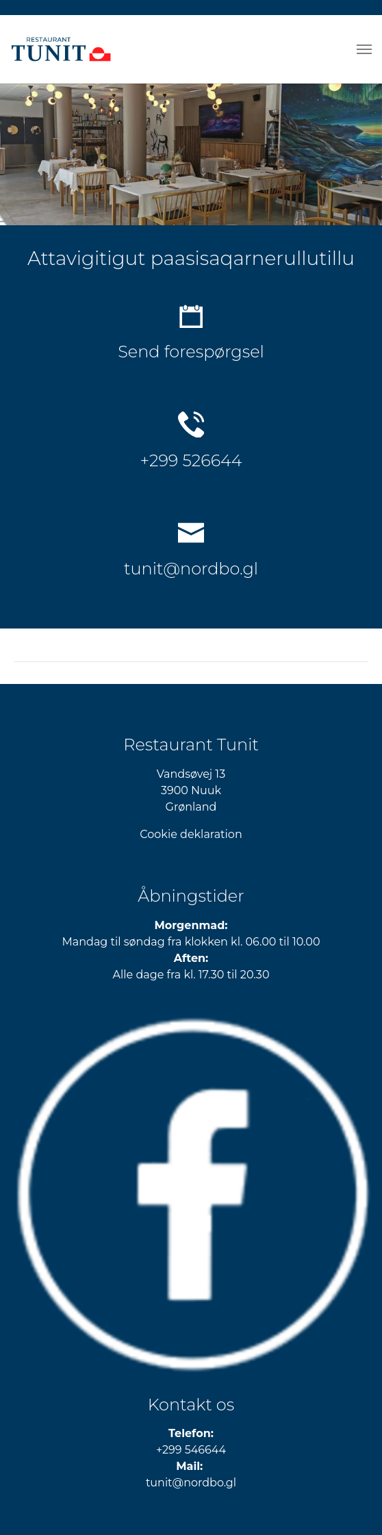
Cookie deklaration (191, 834)
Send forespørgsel (191, 351)
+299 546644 (191, 1449)
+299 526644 (191, 460)
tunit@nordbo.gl (191, 569)
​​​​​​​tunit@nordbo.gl (191, 1482)
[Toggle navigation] (364, 49)
